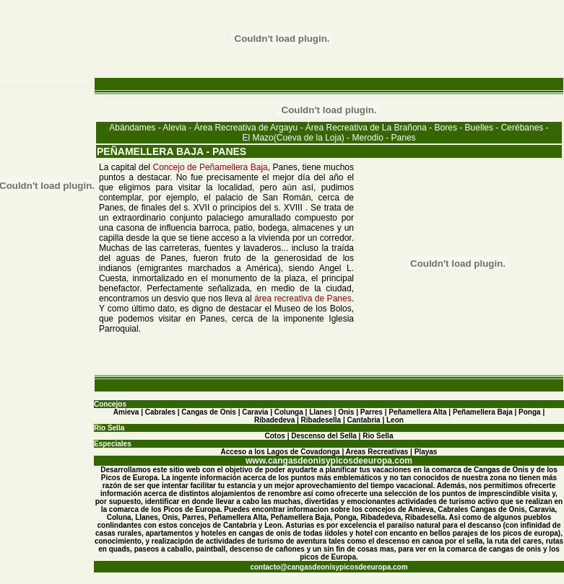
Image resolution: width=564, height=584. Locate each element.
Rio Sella (378, 436)
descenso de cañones (267, 549)
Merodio (367, 138)
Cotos (275, 436)
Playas (426, 452)
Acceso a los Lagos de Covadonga (280, 452)
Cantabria (364, 420)
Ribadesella (321, 420)
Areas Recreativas (377, 452)
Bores (446, 128)
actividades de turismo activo (447, 501)
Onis (346, 412)
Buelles (479, 128)
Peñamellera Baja (483, 412)
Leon (395, 420)
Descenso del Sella (324, 436)
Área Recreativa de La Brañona (366, 128)
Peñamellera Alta (417, 412)
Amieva (126, 412)
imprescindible (504, 493)
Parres (371, 412)
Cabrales (160, 412)
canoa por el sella (452, 541)
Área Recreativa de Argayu (246, 128)
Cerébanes (522, 128)
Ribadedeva (274, 420)
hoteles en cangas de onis (245, 533)
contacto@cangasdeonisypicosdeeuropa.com (328, 567)
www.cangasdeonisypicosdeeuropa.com (329, 461)
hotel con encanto (386, 533)
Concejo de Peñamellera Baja (210, 167)
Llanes (320, 412)
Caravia (255, 412)
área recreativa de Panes (303, 298)
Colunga (288, 412)
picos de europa (530, 533)
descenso (392, 541)
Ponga (530, 412)
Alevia (174, 128)
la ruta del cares (514, 541)
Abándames (132, 128)
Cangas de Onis (208, 412)
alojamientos (233, 493)
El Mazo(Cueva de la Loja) (293, 138)
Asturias (299, 525)
